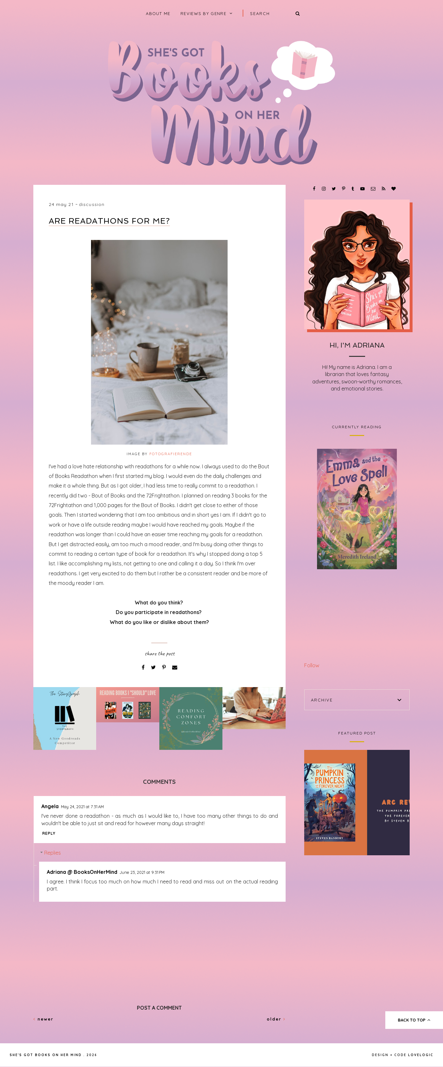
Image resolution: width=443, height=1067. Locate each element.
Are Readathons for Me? (109, 221)
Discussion (91, 204)
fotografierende (170, 454)
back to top (414, 1019)
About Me (158, 13)
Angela (50, 806)
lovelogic (420, 1055)
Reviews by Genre (203, 13)
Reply (48, 833)
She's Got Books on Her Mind (46, 1055)
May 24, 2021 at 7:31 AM (82, 806)
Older (276, 1019)
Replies (52, 852)
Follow (311, 665)
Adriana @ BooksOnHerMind (82, 872)
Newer (43, 1019)
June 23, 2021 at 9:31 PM (142, 872)
